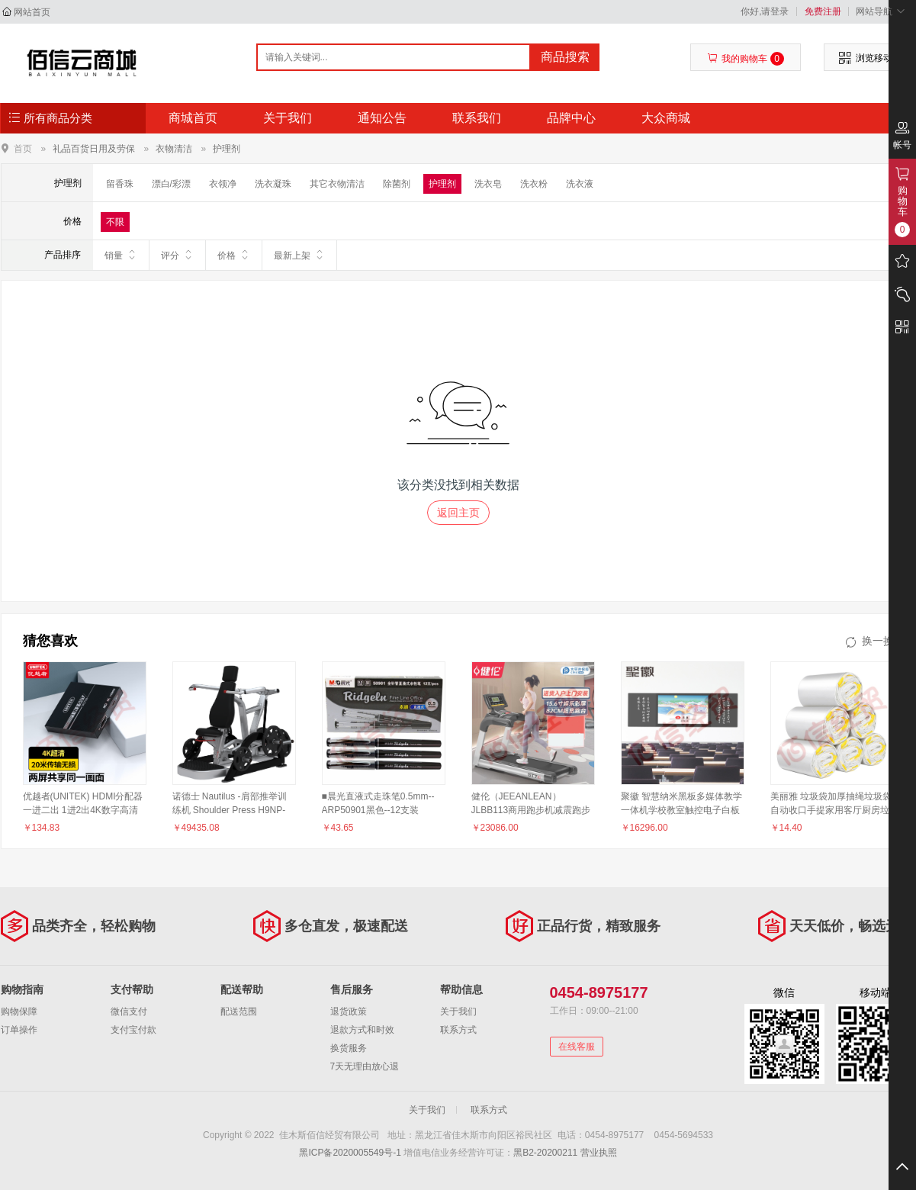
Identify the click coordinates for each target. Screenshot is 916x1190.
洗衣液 (579, 183)
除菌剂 (396, 183)
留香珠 (119, 183)
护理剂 (226, 148)
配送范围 (238, 1011)
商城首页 (193, 117)
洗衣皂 (488, 183)
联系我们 (476, 117)
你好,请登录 (765, 11)
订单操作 (19, 1029)
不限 (115, 222)
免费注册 (823, 11)
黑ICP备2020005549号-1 (349, 1152)
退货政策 (348, 1011)
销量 (120, 254)
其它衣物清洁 (337, 183)
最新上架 (299, 254)
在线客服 (576, 1046)
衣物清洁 (174, 148)
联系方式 (458, 1029)
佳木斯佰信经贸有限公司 (82, 62)
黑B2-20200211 (545, 1152)
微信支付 (129, 1011)
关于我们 (287, 117)
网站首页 (32, 12)
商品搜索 (565, 56)
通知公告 (382, 117)
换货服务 (348, 1048)
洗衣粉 (534, 183)
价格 (233, 254)
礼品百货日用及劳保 (94, 148)
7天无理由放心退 (365, 1066)
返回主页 (458, 513)
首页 (23, 148)
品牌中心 (571, 117)
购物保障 (19, 1011)
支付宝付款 (133, 1029)
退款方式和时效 (362, 1029)
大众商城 (665, 117)
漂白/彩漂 (171, 183)
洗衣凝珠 (273, 183)
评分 (177, 254)
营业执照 (598, 1152)
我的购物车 (745, 58)
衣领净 (222, 183)
